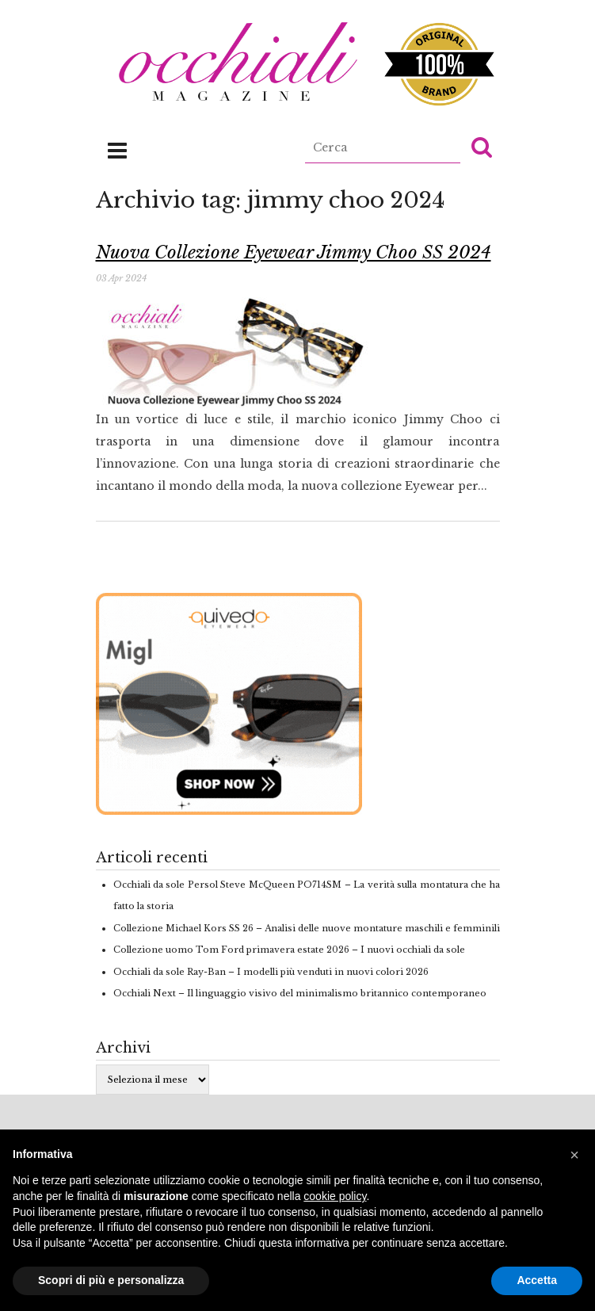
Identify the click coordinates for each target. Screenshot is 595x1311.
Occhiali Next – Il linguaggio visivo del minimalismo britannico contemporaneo (299, 993)
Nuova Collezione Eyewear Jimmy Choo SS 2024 (293, 252)
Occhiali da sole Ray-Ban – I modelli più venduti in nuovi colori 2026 (271, 971)
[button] (481, 147)
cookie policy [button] (334, 1196)
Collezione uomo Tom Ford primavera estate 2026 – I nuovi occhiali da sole (289, 949)
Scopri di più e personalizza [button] (111, 1280)
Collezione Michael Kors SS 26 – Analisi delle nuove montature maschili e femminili (306, 928)
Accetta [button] (537, 1280)
